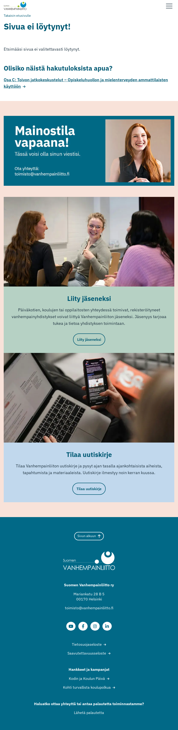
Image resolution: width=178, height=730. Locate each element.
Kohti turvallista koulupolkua (87, 687)
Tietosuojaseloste (87, 644)
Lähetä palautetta (89, 712)
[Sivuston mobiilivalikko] (169, 6)
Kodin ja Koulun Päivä (87, 678)
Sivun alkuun (89, 536)
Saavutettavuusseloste (86, 653)
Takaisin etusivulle (17, 15)
